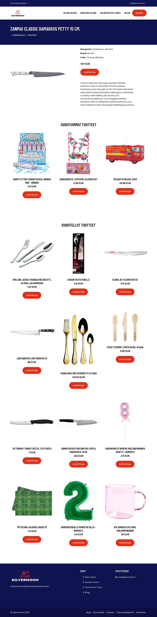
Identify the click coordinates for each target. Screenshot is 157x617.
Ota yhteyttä (98, 612)
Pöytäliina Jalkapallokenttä (32, 527)
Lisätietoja (89, 72)
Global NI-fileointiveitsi (125, 279)
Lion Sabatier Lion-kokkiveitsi (32, 358)
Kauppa (139, 13)
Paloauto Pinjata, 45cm (125, 179)
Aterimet (32, 35)
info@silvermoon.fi (137, 3)
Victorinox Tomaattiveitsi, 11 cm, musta (32, 448)
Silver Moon (70, 13)
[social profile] (28, 3)
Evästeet (110, 612)
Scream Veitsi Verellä (78, 279)
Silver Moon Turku (110, 13)
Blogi (127, 13)
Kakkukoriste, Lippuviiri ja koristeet (78, 179)
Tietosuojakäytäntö (125, 612)
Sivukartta (141, 612)
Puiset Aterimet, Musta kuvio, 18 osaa (125, 347)
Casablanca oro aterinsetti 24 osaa (78, 373)
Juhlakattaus (19, 35)
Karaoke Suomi (88, 13)
